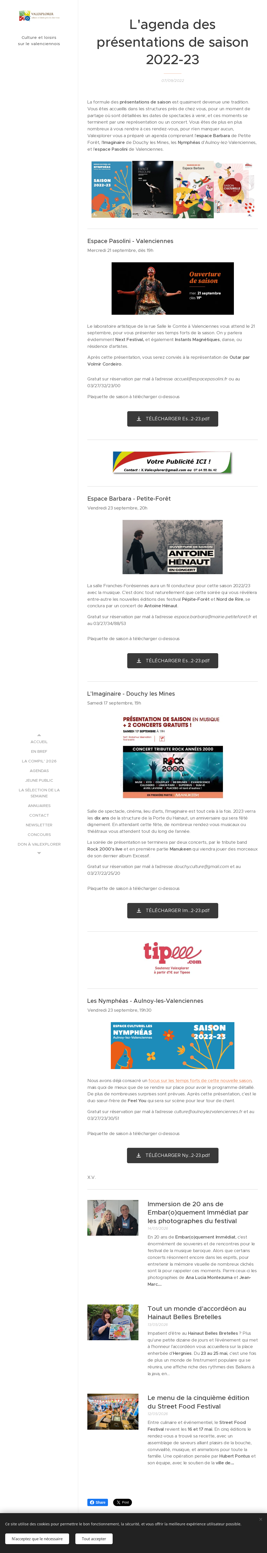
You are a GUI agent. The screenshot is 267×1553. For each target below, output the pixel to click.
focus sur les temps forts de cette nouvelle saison (199, 1080)
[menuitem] (39, 742)
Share (97, 1502)
